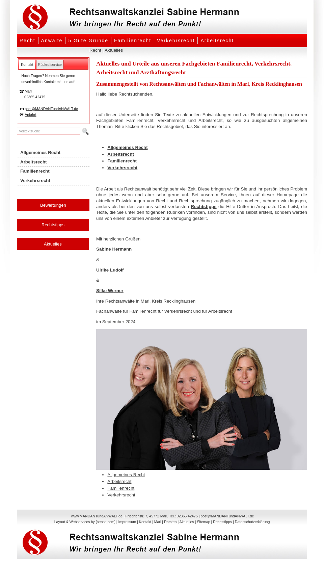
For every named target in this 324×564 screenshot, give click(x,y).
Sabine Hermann (114, 249)
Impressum (127, 522)
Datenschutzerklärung (252, 522)
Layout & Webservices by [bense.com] (84, 522)
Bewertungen (53, 205)
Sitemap (203, 522)
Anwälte (52, 40)
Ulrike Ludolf (110, 270)
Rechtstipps (53, 224)
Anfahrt (30, 114)
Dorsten (170, 522)
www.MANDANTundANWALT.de (97, 516)
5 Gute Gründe (88, 40)
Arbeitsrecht (217, 40)
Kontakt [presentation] (27, 64)
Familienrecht (132, 40)
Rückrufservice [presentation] (50, 64)
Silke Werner (110, 290)
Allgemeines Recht (127, 147)
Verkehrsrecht (176, 40)
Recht (27, 40)
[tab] (27, 64)
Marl (157, 522)
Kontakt (145, 522)
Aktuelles (114, 50)
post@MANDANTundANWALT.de (51, 109)
